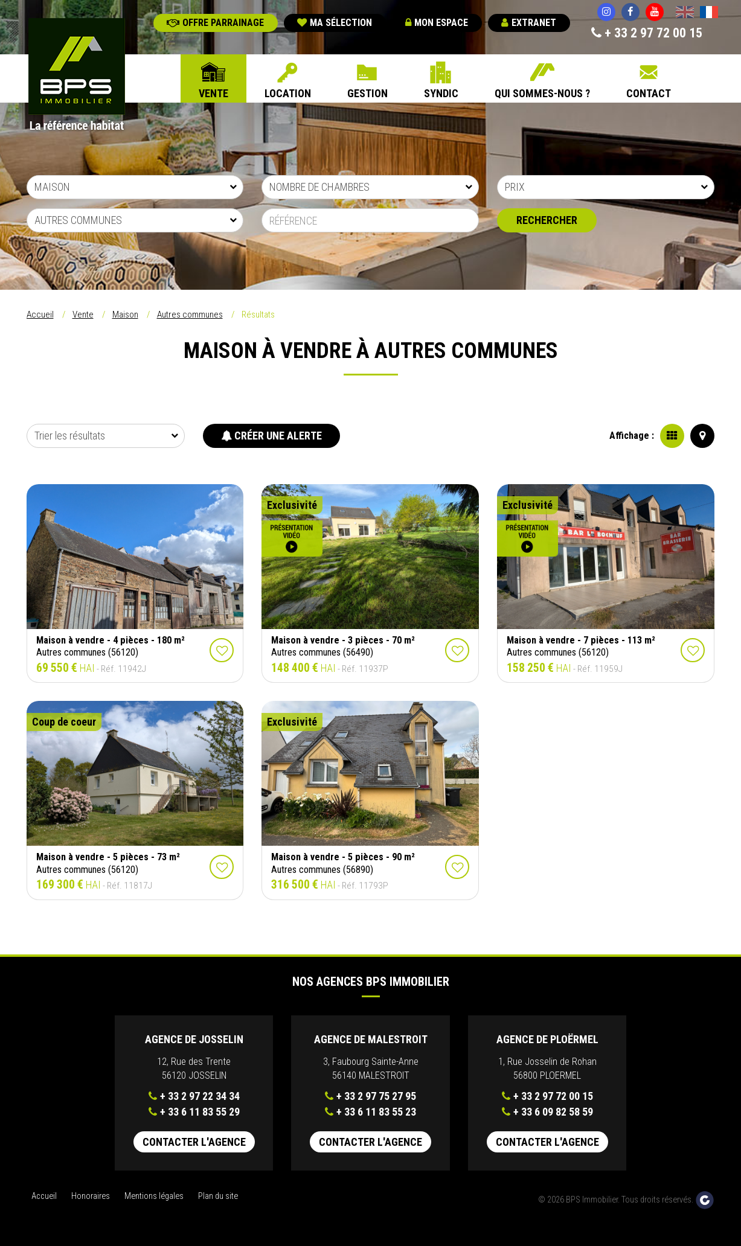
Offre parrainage (215, 22)
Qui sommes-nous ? (542, 93)
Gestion (367, 93)
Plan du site (218, 1196)
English (685, 13)
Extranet (528, 22)
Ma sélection (334, 22)
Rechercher (546, 220)
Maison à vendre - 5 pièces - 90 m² (343, 857)
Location (288, 93)
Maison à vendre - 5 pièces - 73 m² (108, 857)
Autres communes (190, 314)
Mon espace (436, 22)
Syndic (441, 93)
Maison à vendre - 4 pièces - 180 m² (110, 640)
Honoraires (90, 1196)
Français (709, 13)
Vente (213, 93)
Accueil (40, 314)
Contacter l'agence (194, 1142)
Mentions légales (154, 1196)
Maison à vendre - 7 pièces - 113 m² (581, 640)
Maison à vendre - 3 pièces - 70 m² (343, 640)
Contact (648, 93)
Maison (125, 314)
